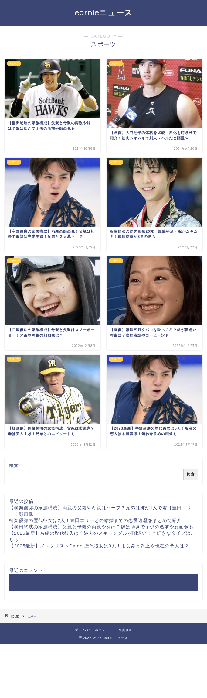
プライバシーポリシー (91, 630)
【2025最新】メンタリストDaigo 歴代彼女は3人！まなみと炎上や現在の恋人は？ (99, 545)
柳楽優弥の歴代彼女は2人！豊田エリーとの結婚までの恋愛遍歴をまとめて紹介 (95, 520)
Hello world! (23, 582)
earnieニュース (104, 12)
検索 (14, 465)
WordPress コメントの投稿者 (78, 582)
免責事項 (125, 630)
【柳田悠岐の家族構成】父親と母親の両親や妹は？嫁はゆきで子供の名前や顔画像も (101, 526)
